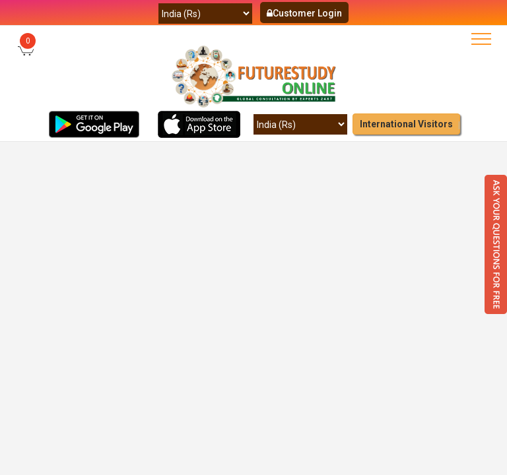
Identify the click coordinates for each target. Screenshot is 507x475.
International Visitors (406, 124)
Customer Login (304, 13)
